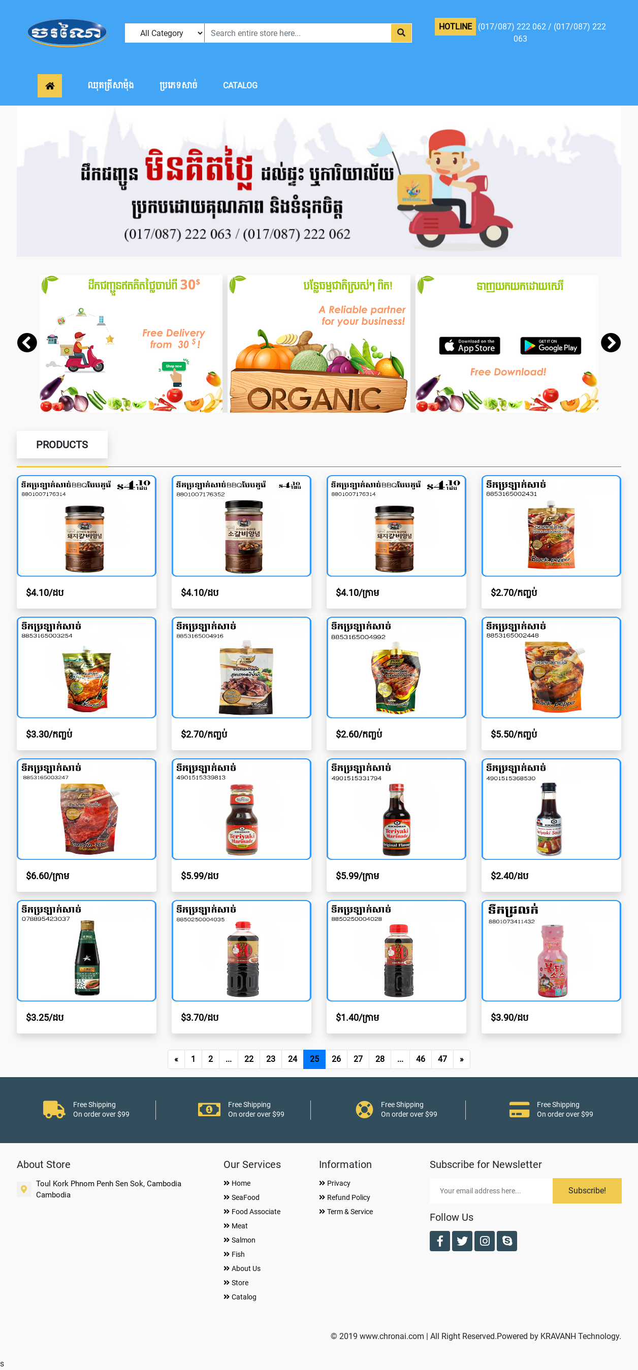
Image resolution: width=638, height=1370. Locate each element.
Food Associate (252, 1212)
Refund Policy (344, 1197)
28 (380, 1059)
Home (237, 1183)
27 (358, 1059)
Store (236, 1283)
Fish (234, 1254)
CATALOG (240, 85)
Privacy (334, 1183)
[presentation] (27, 344)
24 (292, 1059)
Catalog (240, 1297)
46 (420, 1059)
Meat (236, 1226)
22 (248, 1059)
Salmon (240, 1240)
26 (336, 1059)
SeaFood (242, 1197)
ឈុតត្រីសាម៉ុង (110, 85)
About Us (242, 1268)
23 (270, 1059)
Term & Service (346, 1212)
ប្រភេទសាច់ (179, 85)
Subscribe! (587, 1190)
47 (442, 1059)
